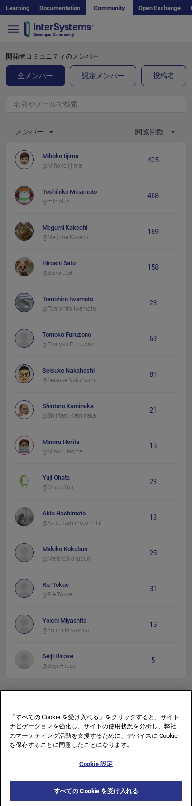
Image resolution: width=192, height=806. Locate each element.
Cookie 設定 (96, 770)
